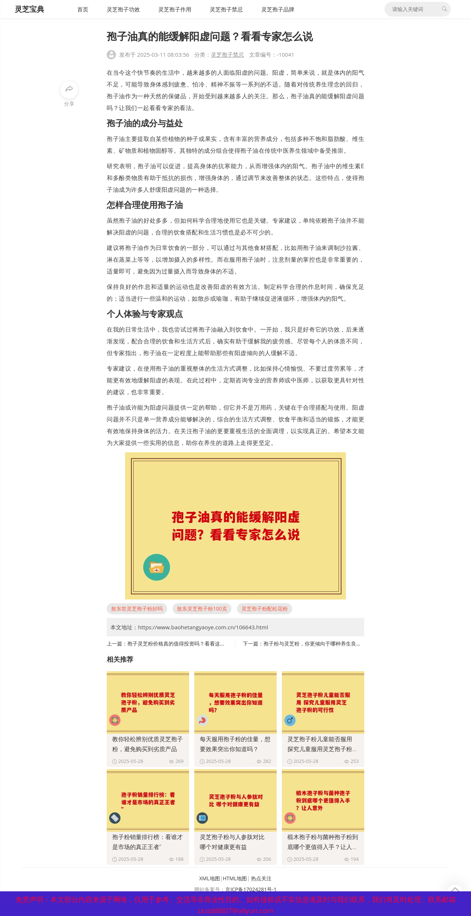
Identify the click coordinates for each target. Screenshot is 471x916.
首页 (82, 9)
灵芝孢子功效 (123, 9)
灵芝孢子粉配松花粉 (264, 608)
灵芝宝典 (29, 9)
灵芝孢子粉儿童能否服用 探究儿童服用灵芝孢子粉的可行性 (322, 749)
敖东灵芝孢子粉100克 (202, 608)
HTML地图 (235, 878)
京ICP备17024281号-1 (251, 889)
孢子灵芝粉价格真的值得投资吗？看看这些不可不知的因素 (194, 643)
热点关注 (261, 878)
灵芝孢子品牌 (277, 9)
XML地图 (209, 878)
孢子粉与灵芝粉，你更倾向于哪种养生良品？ (314, 643)
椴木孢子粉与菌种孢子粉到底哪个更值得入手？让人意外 (322, 847)
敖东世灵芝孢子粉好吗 (137, 608)
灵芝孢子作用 (174, 9)
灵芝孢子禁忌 (226, 9)
